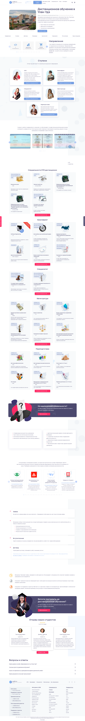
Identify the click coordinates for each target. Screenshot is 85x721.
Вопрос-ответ (35, 704)
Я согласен (42, 719)
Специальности (55, 1)
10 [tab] (31, 52)
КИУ (67, 701)
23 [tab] (59, 495)
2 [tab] (18, 52)
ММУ (67, 690)
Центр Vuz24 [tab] (44, 36)
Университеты (69, 687)
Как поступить (35, 701)
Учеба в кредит (35, 691)
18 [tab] (51, 495)
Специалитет (39, 682)
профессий (51, 50)
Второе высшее (35, 698)
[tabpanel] (15, 45)
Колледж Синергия (53, 704)
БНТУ (67, 711)
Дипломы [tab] (26, 36)
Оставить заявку (38, 2)
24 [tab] (61, 495)
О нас (33, 708)
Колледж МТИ (52, 706)
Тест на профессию (84, 221)
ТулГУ (67, 698)
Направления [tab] (8, 36)
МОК (50, 707)
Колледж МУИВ (52, 702)
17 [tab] (49, 495)
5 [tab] (23, 52)
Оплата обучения (35, 690)
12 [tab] (34, 52)
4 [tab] (21, 52)
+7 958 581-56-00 (15, 706)
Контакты (34, 709)
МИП (67, 691)
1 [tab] (16, 52)
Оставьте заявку (17, 555)
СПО (28, 682)
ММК (50, 694)
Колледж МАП (52, 709)
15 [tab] (39, 52)
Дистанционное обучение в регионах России (49, 15)
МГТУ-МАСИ (68, 704)
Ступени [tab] (17, 36)
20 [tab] (54, 495)
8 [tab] (28, 52)
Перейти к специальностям (32, 83)
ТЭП (50, 711)
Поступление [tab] (65, 36)
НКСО (50, 712)
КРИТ (50, 701)
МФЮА (67, 706)
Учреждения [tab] (54, 36)
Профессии (34, 696)
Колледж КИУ (52, 697)
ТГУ (67, 696)
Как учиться (34, 703)
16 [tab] (48, 495)
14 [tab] (38, 52)
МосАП (67, 709)
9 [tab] (29, 52)
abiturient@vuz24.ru (16, 701)
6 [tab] (25, 52)
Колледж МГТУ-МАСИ (53, 696)
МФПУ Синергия (69, 693)
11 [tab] (33, 52)
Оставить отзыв (42, 652)
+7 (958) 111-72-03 (28, 2)
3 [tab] (20, 52)
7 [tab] (26, 52)
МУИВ (67, 708)
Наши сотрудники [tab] (76, 36)
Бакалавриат (32, 682)
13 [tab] (36, 52)
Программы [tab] (34, 36)
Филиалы (34, 711)
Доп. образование (54, 682)
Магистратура (46, 682)
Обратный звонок (44, 414)
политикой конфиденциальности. (48, 718)
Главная (39, 15)
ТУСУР (67, 703)
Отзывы (33, 706)
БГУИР (67, 713)
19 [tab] (53, 495)
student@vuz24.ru (16, 714)
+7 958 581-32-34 (15, 712)
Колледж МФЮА (52, 699)
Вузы (60, 1)
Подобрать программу (0, 221)
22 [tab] (57, 495)
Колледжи (65, 1)
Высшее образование (36, 693)
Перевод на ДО (35, 699)
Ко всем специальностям (42, 215)
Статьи (44, 3)
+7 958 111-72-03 (15, 699)
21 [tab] (56, 495)
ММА (67, 699)
